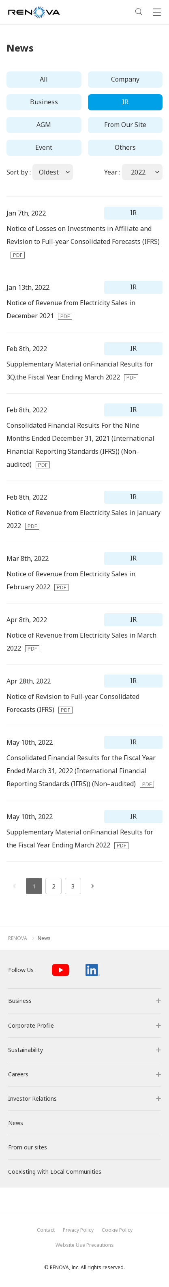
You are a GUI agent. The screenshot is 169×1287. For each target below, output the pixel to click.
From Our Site (125, 124)
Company (125, 79)
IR (125, 101)
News (44, 938)
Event (43, 147)
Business (44, 101)
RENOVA (17, 938)
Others (125, 147)
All (44, 79)
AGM (43, 124)
